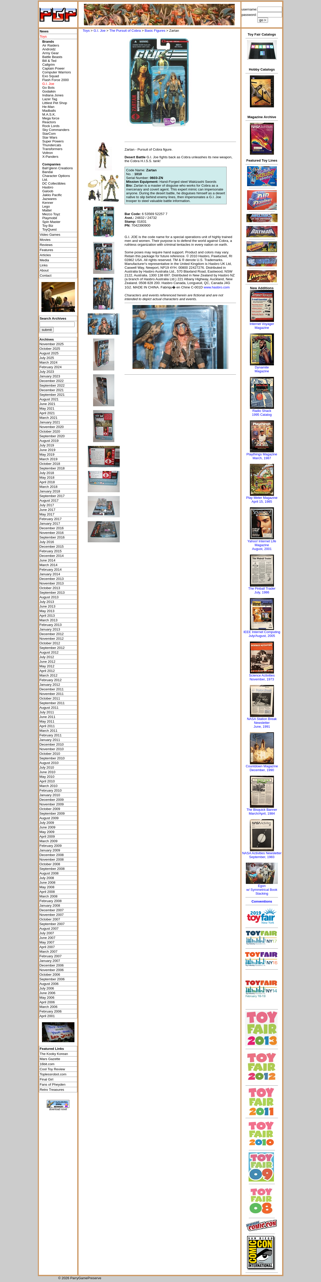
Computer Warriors (56, 72)
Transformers (52, 149)
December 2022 (51, 381)
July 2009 (46, 823)
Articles (45, 255)
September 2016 (52, 537)
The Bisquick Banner (262, 810)
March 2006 (48, 1007)
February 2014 (50, 569)
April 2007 (47, 947)
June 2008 (47, 882)
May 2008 (46, 887)
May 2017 (46, 514)
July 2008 (46, 878)
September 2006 (52, 979)
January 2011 (49, 740)
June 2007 (47, 938)
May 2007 (46, 942)
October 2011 (49, 698)
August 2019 (49, 441)
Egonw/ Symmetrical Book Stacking (261, 889)
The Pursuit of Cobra (125, 30)
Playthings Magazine (262, 454)
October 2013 (49, 588)
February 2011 (50, 735)
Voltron (47, 153)
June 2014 (47, 560)
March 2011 (48, 731)
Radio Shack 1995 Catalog (262, 413)
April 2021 (47, 413)
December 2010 (51, 744)
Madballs (49, 111)
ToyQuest (49, 229)
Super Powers (53, 141)
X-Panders (50, 157)
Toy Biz (47, 226)
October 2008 (49, 864)
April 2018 (47, 482)
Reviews (46, 245)
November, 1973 (262, 679)
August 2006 (49, 984)
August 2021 (49, 399)
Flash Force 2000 (55, 80)
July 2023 (46, 372)
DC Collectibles (53, 183)
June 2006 (47, 993)
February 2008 (50, 901)
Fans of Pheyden (52, 1084)
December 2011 (51, 689)
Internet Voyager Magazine (262, 326)
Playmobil (49, 218)
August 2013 (49, 597)
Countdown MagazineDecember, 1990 (262, 768)
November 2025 (51, 344)
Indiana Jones (52, 95)
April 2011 (47, 726)
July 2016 (46, 542)
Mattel (46, 210)
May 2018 (46, 477)
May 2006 (46, 997)
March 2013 (48, 620)
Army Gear (50, 53)
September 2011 (52, 703)
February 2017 (50, 519)
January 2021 (49, 422)
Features (46, 250)
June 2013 (47, 606)
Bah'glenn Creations (57, 168)
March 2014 (48, 565)
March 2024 (48, 362)
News (44, 31)
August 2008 (49, 873)
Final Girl (46, 1079)
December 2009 (51, 800)
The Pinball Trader (261, 588)
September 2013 (52, 592)
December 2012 (51, 634)
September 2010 (52, 758)
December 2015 (51, 546)
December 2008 (51, 855)
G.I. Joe (100, 30)
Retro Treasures (52, 1090)
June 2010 (47, 772)
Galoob (47, 191)
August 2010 (49, 763)
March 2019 (48, 459)
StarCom (49, 134)
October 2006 (49, 974)
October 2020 (49, 431)
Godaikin (49, 91)
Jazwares (49, 199)
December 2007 (51, 910)
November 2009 (51, 804)
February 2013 (50, 625)
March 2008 (48, 896)
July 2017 (46, 505)
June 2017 (47, 510)
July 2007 (46, 933)
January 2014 (49, 574)
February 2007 (50, 956)
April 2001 (47, 1016)
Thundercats (51, 145)
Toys (86, 30)
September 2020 (52, 436)
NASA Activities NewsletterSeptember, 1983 (262, 855)
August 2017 (49, 500)
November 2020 (51, 427)
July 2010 (46, 767)
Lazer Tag (49, 99)
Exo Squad (50, 76)
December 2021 (51, 390)
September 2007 (52, 924)
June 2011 (47, 717)
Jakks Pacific (52, 195)
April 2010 (47, 781)
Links (44, 265)
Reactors (49, 122)
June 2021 (47, 404)
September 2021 (52, 395)
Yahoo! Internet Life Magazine (261, 543)
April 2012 (47, 671)
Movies (45, 240)
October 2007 (49, 919)
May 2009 (46, 832)
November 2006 (51, 970)
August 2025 (49, 353)
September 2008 (52, 869)
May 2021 (46, 408)
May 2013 (46, 611)
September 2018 (52, 468)
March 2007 (48, 951)
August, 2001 (262, 549)
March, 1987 (261, 458)
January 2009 (49, 850)
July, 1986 (261, 592)
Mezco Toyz (51, 214)
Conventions (261, 901)
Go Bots (48, 87)
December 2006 (51, 965)
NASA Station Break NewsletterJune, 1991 (261, 722)
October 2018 (49, 464)
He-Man (48, 107)
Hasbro (47, 187)
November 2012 (51, 638)
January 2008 (49, 905)
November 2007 (51, 915)
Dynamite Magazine (261, 369)
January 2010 (49, 795)
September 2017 (52, 496)
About (44, 270)
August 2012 (49, 652)
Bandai (47, 172)
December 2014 (51, 556)
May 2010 (46, 777)
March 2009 (48, 841)
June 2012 (47, 662)
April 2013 (47, 615)
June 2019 (47, 450)
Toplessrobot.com (53, 1074)
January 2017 (49, 523)
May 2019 (46, 454)
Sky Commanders (55, 130)
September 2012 (52, 648)
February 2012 (50, 680)
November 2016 (51, 533)
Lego (46, 206)
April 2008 (47, 892)
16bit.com (47, 1064)
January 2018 (49, 491)
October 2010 (49, 754)
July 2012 (46, 657)
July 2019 (46, 445)
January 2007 (49, 961)
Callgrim (48, 64)
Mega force (50, 118)
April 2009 (47, 836)
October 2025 (49, 349)
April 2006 (47, 1002)
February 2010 (50, 790)
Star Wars (49, 137)
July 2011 (46, 712)
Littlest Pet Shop (54, 103)
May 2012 (46, 666)
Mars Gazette (50, 1059)
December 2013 (51, 579)
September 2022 (52, 385)
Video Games (50, 235)
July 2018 (46, 473)
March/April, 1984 (262, 813)
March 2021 (48, 418)
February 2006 (50, 1011)
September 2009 (52, 813)
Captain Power (53, 68)
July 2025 (46, 358)
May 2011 (46, 721)
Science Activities (261, 675)
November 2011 (51, 694)
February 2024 (50, 367)
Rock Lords (50, 126)
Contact (45, 275)
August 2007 (49, 928)
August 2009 (49, 818)
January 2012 (49, 685)
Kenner (47, 203)
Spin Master (51, 222)
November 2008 (51, 859)
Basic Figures (155, 30)
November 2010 (51, 749)
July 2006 (46, 988)
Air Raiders (50, 45)
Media (44, 260)
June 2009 (47, 827)
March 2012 (48, 675)
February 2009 (50, 846)
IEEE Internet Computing (261, 632)
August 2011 (49, 708)
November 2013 (51, 583)
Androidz (49, 49)
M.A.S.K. (49, 114)
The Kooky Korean (54, 1054)
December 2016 (51, 528)
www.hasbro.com (216, 287)
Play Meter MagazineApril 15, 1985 (262, 499)
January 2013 (49, 629)
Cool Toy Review (52, 1069)
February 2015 (50, 551)
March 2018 (48, 487)
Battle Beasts (52, 57)
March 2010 (48, 786)
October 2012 (49, 643)
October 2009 (49, 809)
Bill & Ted (49, 61)
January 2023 (49, 376)
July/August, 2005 (262, 636)
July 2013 (46, 602)
